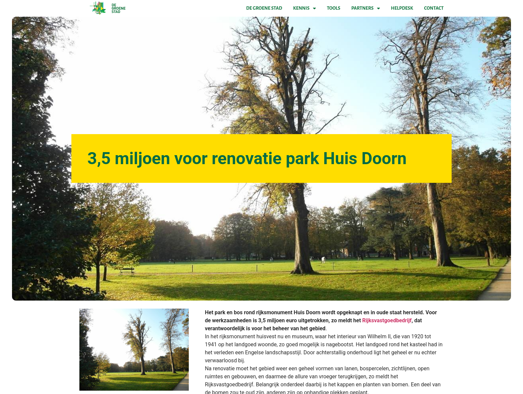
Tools (333, 8)
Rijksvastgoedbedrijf (387, 320)
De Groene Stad (264, 8)
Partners (365, 8)
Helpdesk (402, 8)
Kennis (304, 8)
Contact (434, 8)
